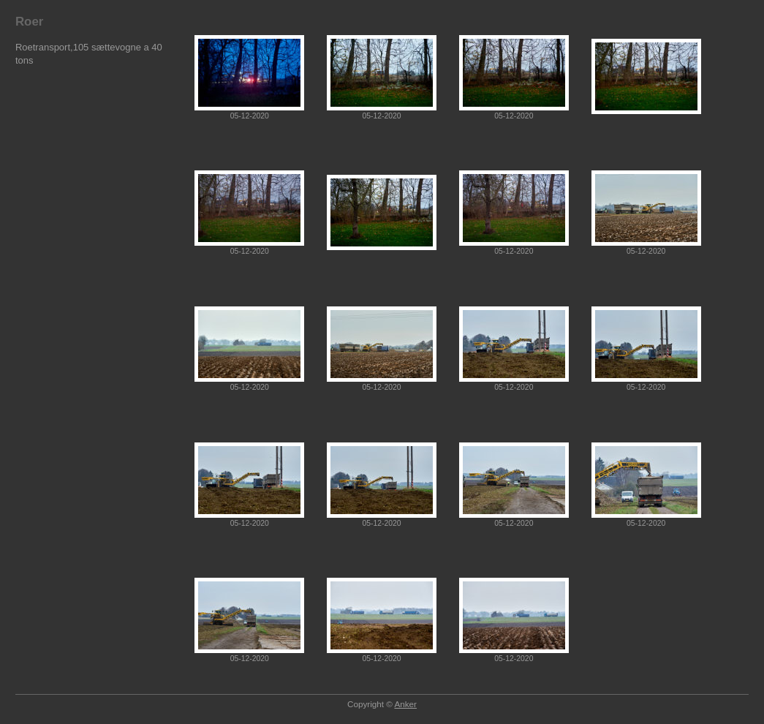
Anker (405, 704)
